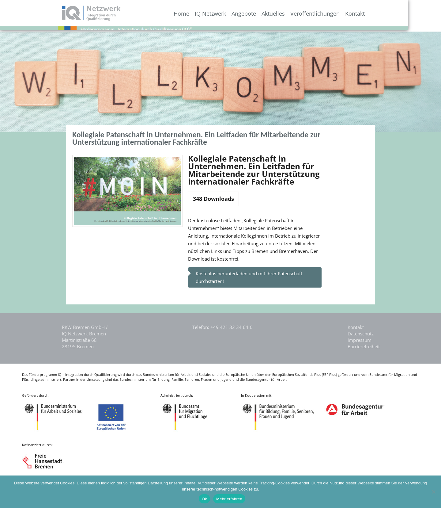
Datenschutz (361, 333)
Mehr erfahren (229, 499)
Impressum (359, 340)
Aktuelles (303, 13)
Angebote (274, 13)
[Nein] (433, 492)
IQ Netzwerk (240, 13)
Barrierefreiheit (364, 346)
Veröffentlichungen (345, 13)
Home (211, 13)
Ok (204, 499)
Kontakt (385, 13)
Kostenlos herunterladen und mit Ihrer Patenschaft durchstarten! (249, 277)
